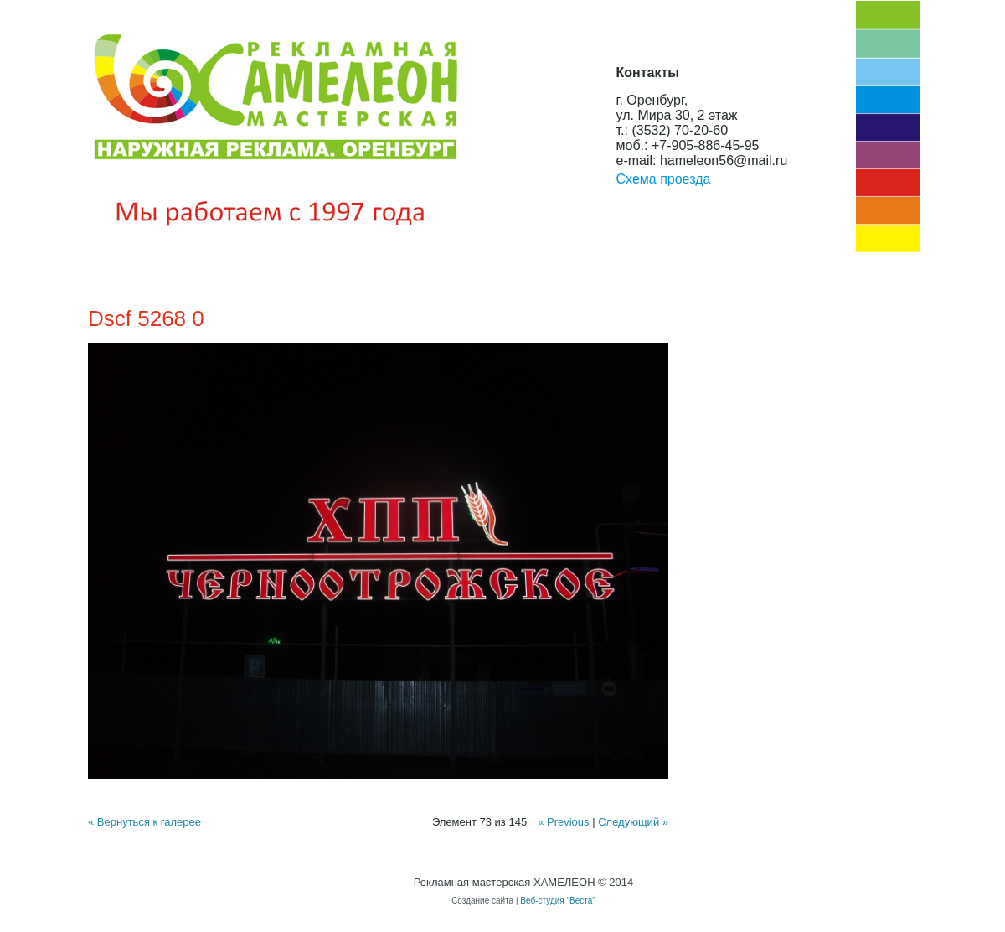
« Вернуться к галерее (144, 822)
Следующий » (633, 822)
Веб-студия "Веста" (557, 900)
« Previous (563, 822)
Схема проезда (663, 179)
